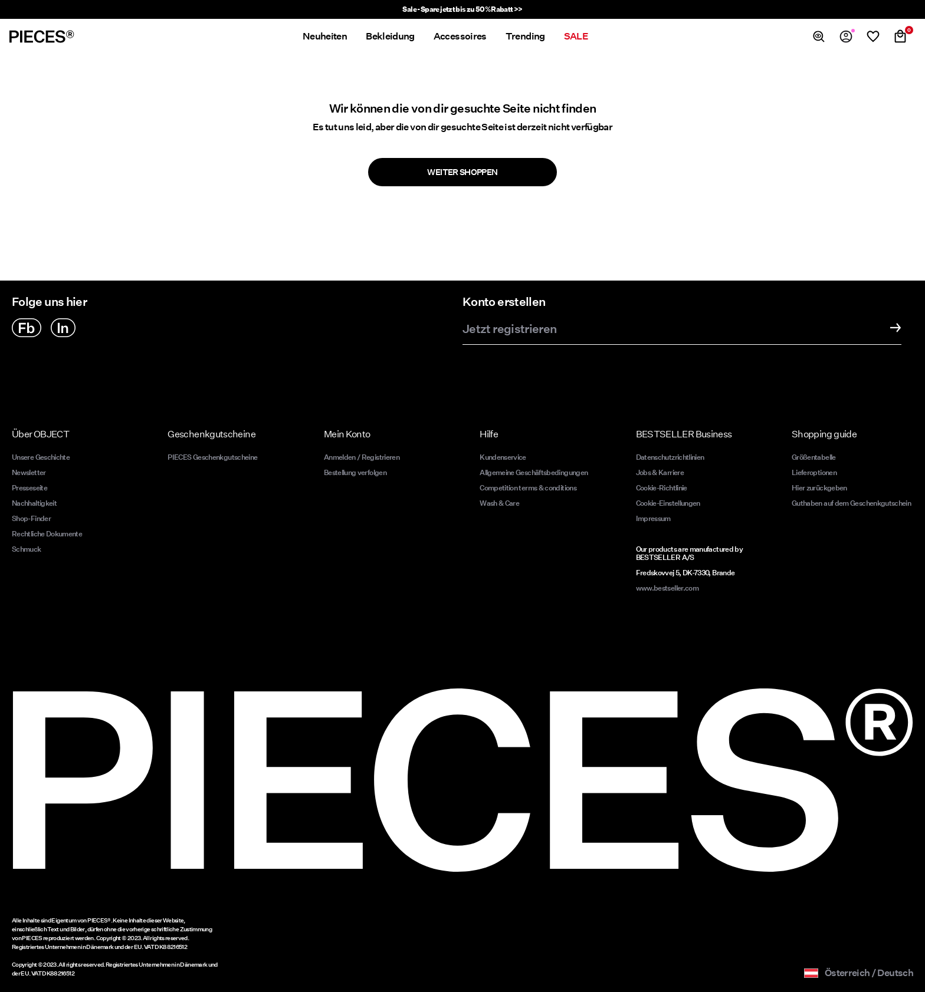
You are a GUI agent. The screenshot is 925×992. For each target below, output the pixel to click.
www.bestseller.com (667, 588)
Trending (525, 36)
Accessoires (460, 36)
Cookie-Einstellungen (668, 503)
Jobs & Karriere (660, 472)
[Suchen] (819, 36)
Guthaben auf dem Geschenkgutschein (851, 503)
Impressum (653, 518)
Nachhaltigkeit (34, 503)
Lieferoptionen (814, 472)
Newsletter (29, 472)
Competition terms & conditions (528, 488)
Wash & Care (499, 503)
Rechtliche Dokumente (47, 534)
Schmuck (26, 549)
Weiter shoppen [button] (462, 172)
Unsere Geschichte (41, 457)
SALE (576, 36)
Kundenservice (503, 457)
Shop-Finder (31, 518)
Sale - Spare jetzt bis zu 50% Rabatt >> (462, 9)
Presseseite (29, 488)
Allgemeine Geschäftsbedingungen (534, 472)
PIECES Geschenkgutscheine (212, 457)
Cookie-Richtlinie (661, 488)
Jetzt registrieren (509, 329)
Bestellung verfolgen (355, 472)
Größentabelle (814, 457)
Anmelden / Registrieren (361, 457)
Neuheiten (325, 36)
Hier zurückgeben (819, 488)
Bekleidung (390, 36)
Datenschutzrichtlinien (670, 457)
